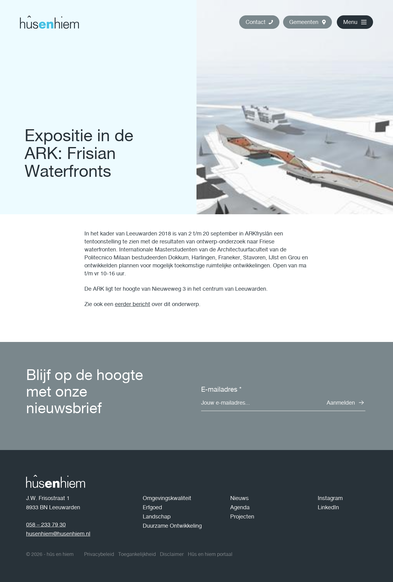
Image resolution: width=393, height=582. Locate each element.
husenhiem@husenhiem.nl (58, 533)
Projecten (242, 516)
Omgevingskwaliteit (167, 498)
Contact (256, 22)
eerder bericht (132, 304)
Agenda (240, 507)
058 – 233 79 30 (46, 524)
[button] (307, 22)
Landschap (157, 516)
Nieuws (239, 498)
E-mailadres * (221, 389)
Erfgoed (152, 507)
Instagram (330, 498)
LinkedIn (328, 507)
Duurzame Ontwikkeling (172, 525)
